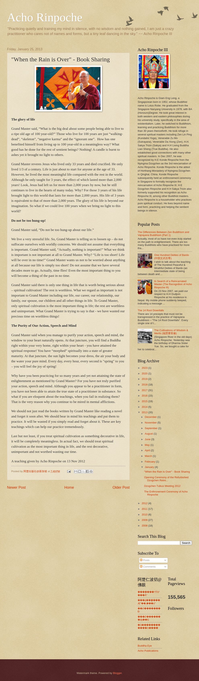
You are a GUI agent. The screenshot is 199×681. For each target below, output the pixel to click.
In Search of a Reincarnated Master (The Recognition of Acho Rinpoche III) (173, 284)
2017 (145, 390)
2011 (145, 508)
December (151, 416)
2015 (145, 401)
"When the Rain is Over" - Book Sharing (167, 471)
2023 (145, 367)
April (148, 450)
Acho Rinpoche (44, 17)
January (150, 467)
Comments (148, 566)
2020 (145, 373)
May (147, 444)
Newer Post (16, 487)
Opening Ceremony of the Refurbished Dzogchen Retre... (166, 479)
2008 (145, 525)
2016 (145, 395)
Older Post (121, 487)
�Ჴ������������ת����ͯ (149, 626)
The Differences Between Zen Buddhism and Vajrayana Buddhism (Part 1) (163, 234)
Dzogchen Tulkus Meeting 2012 (162, 485)
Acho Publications (148, 650)
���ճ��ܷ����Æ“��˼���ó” (149, 602)
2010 (145, 514)
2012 (145, 503)
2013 (145, 412)
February (150, 461)
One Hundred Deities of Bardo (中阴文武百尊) (171, 256)
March (149, 455)
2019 (145, 378)
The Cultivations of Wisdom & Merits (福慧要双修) (171, 332)
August (149, 433)
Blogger (117, 673)
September (151, 428)
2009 (145, 519)
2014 (145, 406)
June (148, 439)
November (151, 422)
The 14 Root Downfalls (151, 310)
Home (69, 487)
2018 (145, 384)
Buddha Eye (145, 645)
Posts (145, 560)
